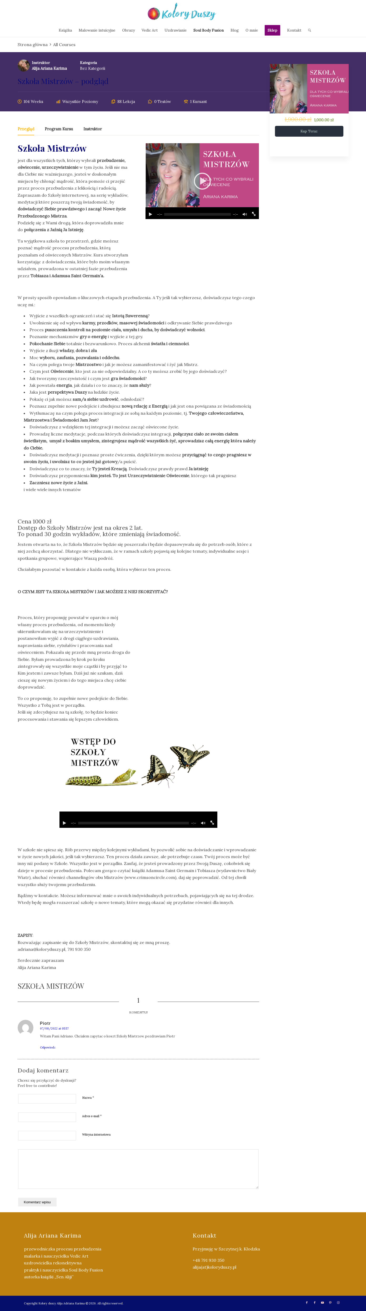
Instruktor (41, 62)
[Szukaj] (308, 30)
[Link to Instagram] (338, 1303)
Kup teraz (309, 131)
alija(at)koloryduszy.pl (214, 1267)
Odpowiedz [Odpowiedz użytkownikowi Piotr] (48, 1047)
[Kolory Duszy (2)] (183, 12)
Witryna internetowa (96, 1134)
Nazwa (88, 1097)
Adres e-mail (92, 1116)
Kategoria (88, 62)
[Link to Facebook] (307, 1303)
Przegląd (26, 129)
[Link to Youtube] (323, 1303)
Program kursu (59, 129)
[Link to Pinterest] (330, 1303)
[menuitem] (65, 30)
